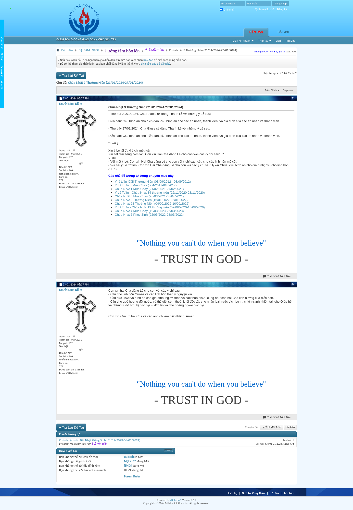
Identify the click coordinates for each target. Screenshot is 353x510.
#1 (292, 98)
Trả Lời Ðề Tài (71, 75)
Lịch (278, 40)
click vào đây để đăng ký (155, 63)
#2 (292, 284)
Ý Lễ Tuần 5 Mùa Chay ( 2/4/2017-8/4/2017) (146, 185)
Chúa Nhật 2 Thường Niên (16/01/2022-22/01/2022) (151, 200)
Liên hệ (232, 493)
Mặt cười (130, 461)
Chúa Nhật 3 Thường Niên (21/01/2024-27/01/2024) (105, 83)
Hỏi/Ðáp (290, 40)
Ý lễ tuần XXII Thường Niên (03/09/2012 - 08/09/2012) (153, 181)
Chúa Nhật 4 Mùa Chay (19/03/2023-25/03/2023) (149, 211)
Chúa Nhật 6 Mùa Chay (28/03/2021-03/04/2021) (149, 196)
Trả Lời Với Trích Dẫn (276, 276)
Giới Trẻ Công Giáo (253, 493)
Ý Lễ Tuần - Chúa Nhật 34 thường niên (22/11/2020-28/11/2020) (160, 192)
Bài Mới (283, 32)
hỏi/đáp (148, 60)
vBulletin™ (176, 500)
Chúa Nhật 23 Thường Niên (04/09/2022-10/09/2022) (152, 203)
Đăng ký (282, 9)
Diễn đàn (256, 32)
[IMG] (128, 465)
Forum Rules (132, 476)
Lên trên (290, 427)
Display (287, 90)
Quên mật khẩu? (265, 9)
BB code (129, 457)
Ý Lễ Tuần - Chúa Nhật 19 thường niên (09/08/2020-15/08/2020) (160, 207)
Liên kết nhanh (242, 40)
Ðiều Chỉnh (271, 90)
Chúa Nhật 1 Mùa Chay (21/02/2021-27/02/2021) (149, 189)
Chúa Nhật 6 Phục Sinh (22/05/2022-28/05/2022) (149, 214)
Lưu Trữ (274, 493)
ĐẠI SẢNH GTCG (88, 50)
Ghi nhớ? (227, 9)
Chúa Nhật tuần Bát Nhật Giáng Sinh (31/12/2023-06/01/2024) (99, 440)
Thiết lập (263, 40)
